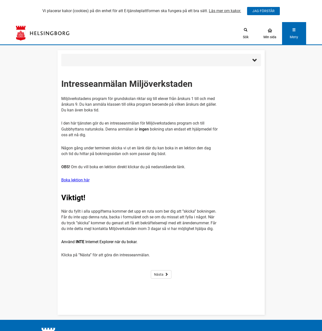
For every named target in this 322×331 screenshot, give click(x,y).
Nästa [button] (161, 274)
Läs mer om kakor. (225, 10)
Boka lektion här (75, 180)
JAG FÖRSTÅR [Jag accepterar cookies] (263, 11)
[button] (161, 60)
